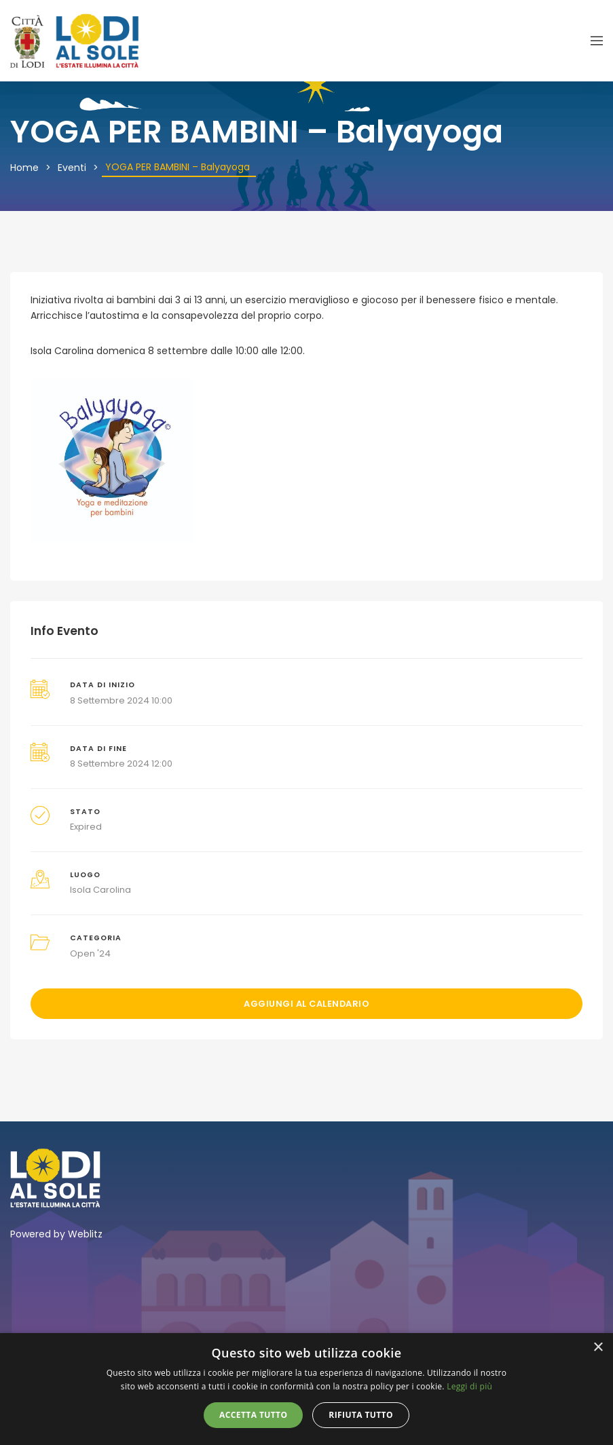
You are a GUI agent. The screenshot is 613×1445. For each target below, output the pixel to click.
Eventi (72, 167)
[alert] (306, 1389)
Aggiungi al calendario (306, 1003)
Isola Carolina (100, 889)
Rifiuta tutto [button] (361, 1415)
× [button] (598, 1348)
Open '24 (90, 953)
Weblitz (85, 1234)
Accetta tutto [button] (253, 1415)
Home (24, 167)
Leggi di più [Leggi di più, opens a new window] (469, 1386)
